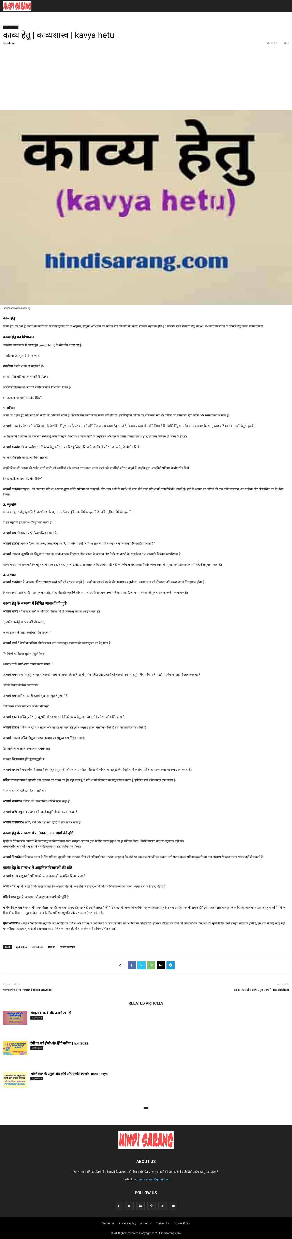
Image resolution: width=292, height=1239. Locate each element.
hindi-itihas (21, 947)
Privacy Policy (127, 1223)
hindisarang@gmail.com (154, 1179)
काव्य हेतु (51, 947)
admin (11, 43)
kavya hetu (37, 947)
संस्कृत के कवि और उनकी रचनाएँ (50, 1013)
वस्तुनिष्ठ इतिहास (10, 27)
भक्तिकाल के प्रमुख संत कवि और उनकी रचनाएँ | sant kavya (69, 1074)
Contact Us (163, 1223)
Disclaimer (108, 1223)
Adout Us (146, 1223)
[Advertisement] (146, 77)
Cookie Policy (182, 1223)
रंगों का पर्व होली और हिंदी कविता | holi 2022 (59, 1043)
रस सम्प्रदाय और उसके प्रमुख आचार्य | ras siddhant (261, 989)
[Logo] (146, 1148)
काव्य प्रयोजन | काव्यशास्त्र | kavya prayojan (27, 989)
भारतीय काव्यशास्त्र (67, 947)
